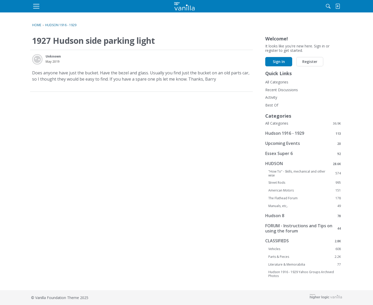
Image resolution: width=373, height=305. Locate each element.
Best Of (271, 105)
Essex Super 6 (303, 153)
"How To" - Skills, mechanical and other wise (304, 173)
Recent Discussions (281, 89)
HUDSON (303, 163)
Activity (271, 97)
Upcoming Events (303, 143)
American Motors (304, 190)
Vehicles (304, 249)
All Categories (276, 82)
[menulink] (74, 6)
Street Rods (304, 182)
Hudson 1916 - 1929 (303, 133)
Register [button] (155, 122)
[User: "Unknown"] (37, 59)
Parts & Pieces (304, 256)
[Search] (287, 6)
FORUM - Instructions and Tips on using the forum (303, 228)
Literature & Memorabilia (304, 264)
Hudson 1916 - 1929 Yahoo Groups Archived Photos (301, 274)
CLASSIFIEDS (303, 241)
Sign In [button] (125, 122)
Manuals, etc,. (304, 206)
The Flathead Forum (304, 198)
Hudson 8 (303, 215)
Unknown (53, 56)
